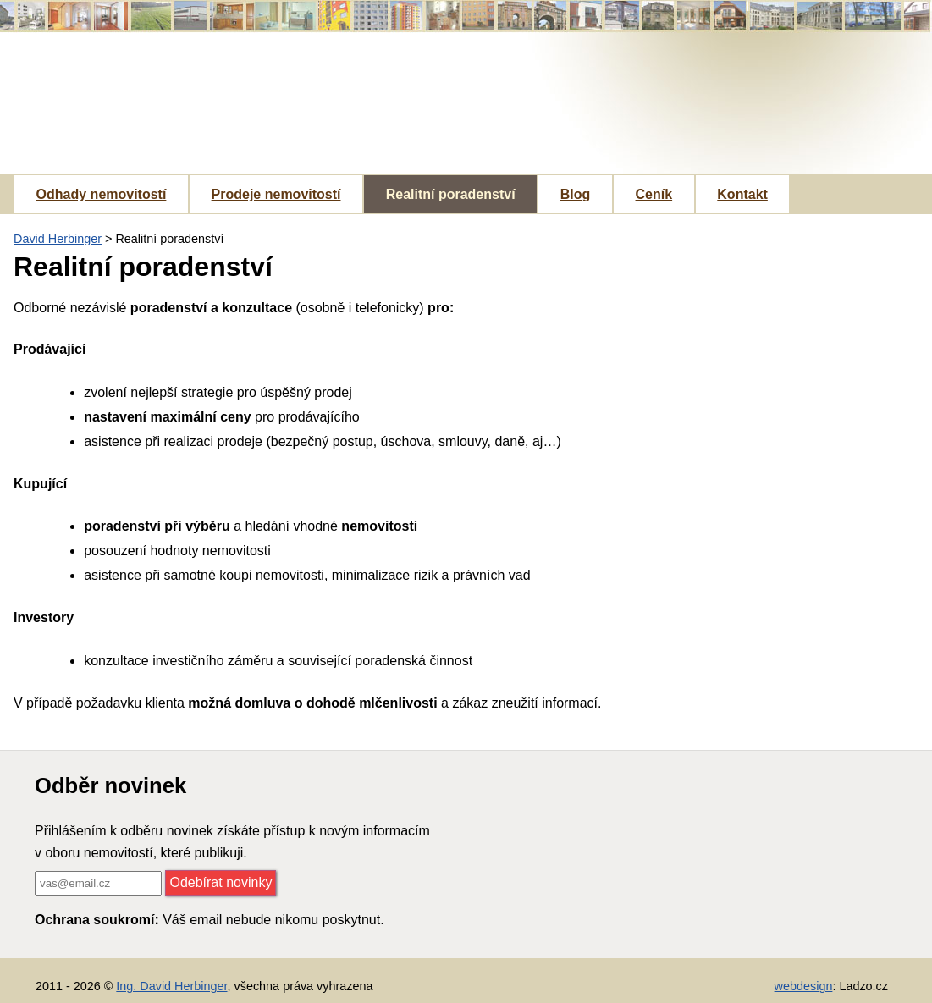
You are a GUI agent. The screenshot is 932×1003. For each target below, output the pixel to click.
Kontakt (742, 194)
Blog (575, 194)
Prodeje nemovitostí (276, 194)
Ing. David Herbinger (171, 986)
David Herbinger (58, 238)
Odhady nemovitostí (101, 194)
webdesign (804, 986)
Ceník (654, 194)
